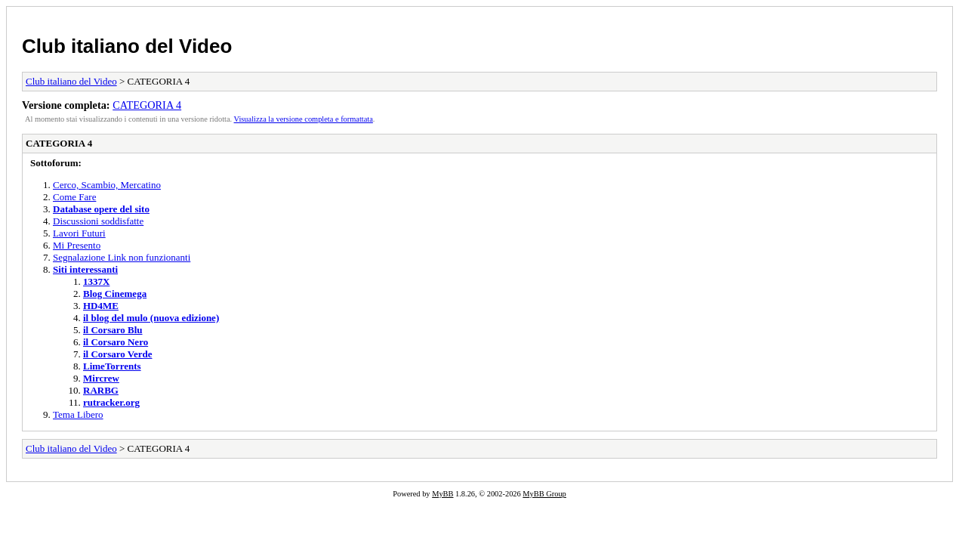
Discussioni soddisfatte (98, 221)
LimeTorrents (112, 366)
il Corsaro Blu (113, 329)
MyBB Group (544, 494)
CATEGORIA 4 (147, 105)
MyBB (442, 494)
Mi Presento (76, 245)
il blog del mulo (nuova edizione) (151, 317)
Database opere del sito (101, 209)
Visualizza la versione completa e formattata (303, 119)
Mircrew (101, 378)
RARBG (101, 390)
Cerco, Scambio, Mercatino (107, 184)
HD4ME (101, 305)
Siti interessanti (85, 269)
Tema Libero (78, 414)
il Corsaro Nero (115, 342)
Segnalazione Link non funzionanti (121, 257)
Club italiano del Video (127, 46)
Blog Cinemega (114, 293)
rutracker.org (111, 402)
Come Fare (74, 196)
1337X (96, 281)
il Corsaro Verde (117, 354)
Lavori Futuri (79, 233)
